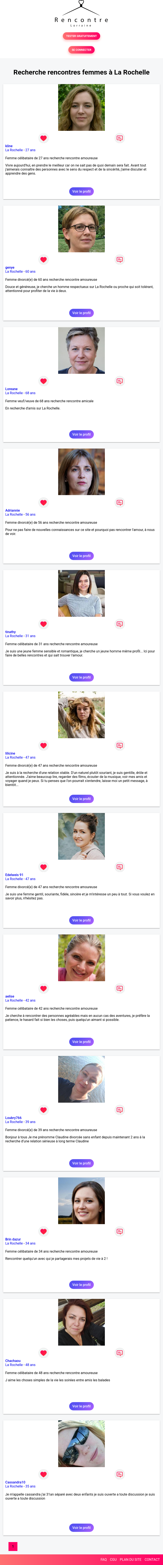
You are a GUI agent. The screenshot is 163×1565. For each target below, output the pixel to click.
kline (9, 146)
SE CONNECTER (81, 49)
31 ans (30, 636)
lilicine (10, 753)
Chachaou (13, 1361)
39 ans (30, 1122)
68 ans (30, 393)
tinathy (10, 632)
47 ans (30, 757)
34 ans (30, 1243)
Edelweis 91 (14, 875)
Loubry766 (13, 1118)
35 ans (30, 1486)
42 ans (30, 1000)
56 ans (30, 514)
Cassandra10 (15, 1482)
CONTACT (152, 1560)
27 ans (30, 150)
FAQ (104, 1560)
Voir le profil (81, 191)
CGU (113, 1560)
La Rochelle (14, 150)
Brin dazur (13, 1239)
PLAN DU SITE (131, 1560)
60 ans (30, 272)
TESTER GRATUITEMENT (81, 36)
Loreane (11, 389)
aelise (9, 996)
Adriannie (12, 510)
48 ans (30, 1365)
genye (9, 267)
